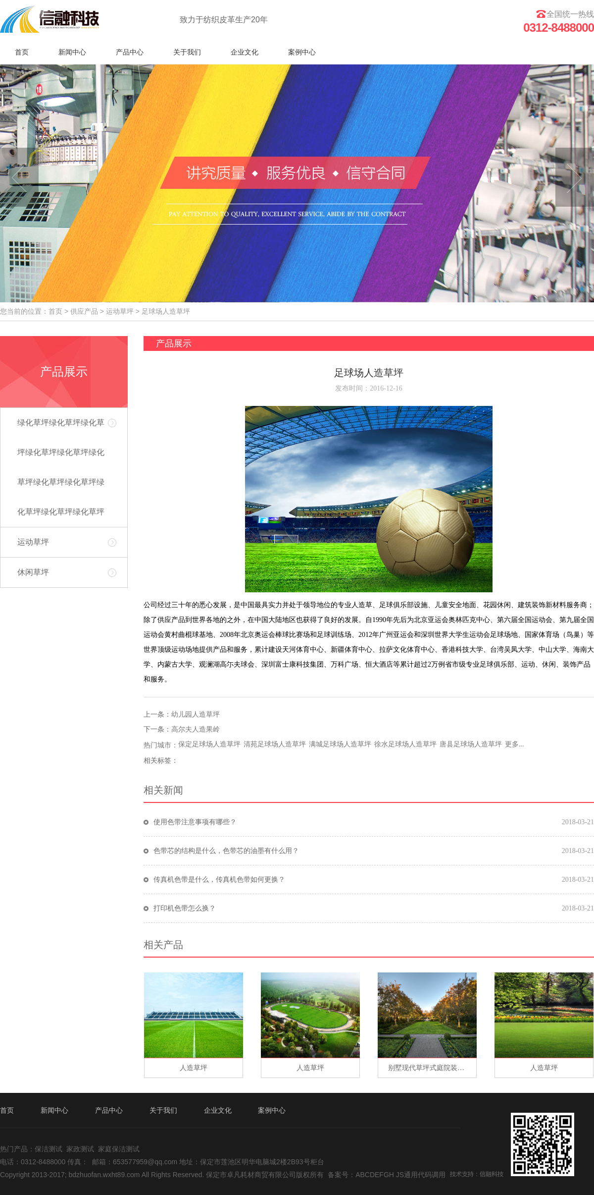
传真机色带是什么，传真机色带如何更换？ (219, 879)
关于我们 (187, 52)
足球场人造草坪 (166, 311)
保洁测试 (48, 1149)
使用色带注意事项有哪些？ (195, 822)
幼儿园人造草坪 (195, 714)
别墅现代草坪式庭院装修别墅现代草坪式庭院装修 (432, 1068)
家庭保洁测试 (119, 1149)
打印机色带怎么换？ (184, 908)
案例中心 (302, 52)
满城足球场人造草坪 (340, 744)
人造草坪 (193, 1068)
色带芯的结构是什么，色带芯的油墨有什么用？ (226, 850)
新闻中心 (72, 52)
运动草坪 (120, 311)
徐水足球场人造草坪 (405, 744)
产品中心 (130, 52)
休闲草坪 (33, 572)
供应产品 (84, 311)
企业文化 (244, 52)
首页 (22, 52)
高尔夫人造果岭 (195, 729)
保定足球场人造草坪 (209, 744)
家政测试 (80, 1149)
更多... (514, 744)
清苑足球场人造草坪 (275, 744)
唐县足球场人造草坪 (471, 744)
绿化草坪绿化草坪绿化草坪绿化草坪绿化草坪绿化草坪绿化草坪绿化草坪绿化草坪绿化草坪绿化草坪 (60, 467)
